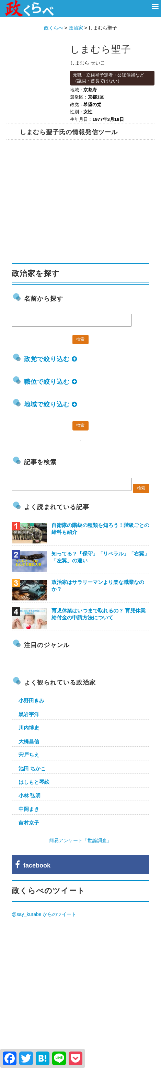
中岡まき (29, 809)
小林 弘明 (30, 796)
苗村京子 (29, 823)
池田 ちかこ (32, 768)
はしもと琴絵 (34, 782)
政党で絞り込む (50, 359)
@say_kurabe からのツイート (44, 914)
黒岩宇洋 (29, 714)
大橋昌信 (29, 741)
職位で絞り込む (50, 381)
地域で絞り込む (50, 404)
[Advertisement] (63, 203)
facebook (32, 865)
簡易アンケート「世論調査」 (80, 840)
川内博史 (29, 728)
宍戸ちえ (29, 755)
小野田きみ (31, 700)
